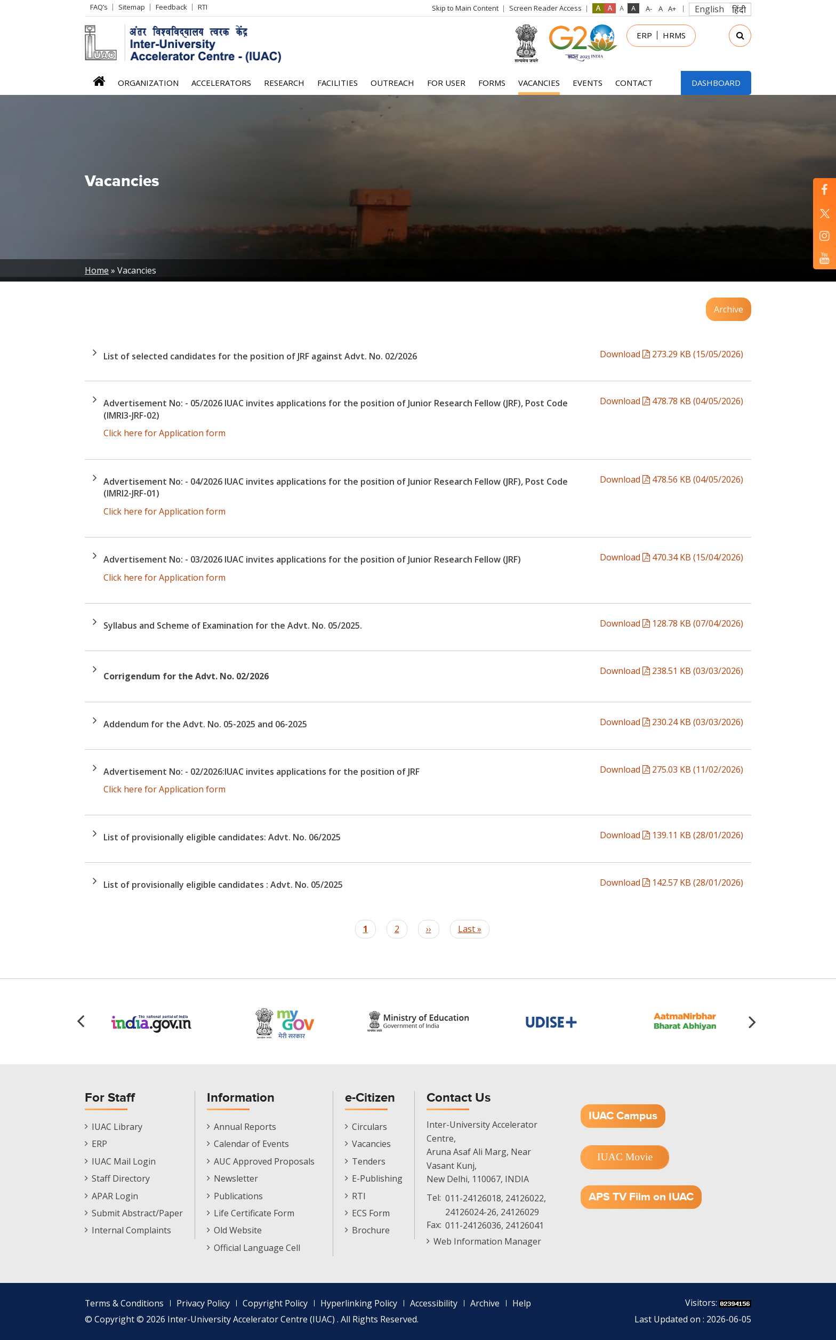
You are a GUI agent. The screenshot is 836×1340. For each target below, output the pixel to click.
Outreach (392, 82)
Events (587, 82)
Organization (148, 82)
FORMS (491, 82)
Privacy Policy (203, 1303)
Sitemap (131, 7)
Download (671, 354)
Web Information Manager (487, 1241)
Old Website (238, 1230)
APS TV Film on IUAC (641, 1196)
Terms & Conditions (124, 1303)
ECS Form (371, 1213)
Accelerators (221, 82)
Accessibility (434, 1303)
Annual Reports (245, 1127)
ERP (644, 35)
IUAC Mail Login (124, 1161)
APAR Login (115, 1196)
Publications (238, 1196)
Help (522, 1303)
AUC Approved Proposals (264, 1161)
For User (446, 82)
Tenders (368, 1161)
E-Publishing (377, 1178)
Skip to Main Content (465, 8)
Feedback (171, 7)
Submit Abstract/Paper (137, 1213)
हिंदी (739, 9)
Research (284, 82)
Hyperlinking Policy (359, 1303)
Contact (634, 82)
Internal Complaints (131, 1230)
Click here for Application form (164, 433)
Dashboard (716, 82)
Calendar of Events (251, 1144)
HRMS (674, 35)
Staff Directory (121, 1178)
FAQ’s (99, 7)
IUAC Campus (623, 1115)
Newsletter (236, 1178)
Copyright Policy (275, 1303)
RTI (202, 7)
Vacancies (539, 82)
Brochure (371, 1230)
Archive (728, 309)
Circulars (369, 1127)
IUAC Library (117, 1127)
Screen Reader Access (545, 8)
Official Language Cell (257, 1248)
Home (99, 84)
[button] (754, 1021)
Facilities (337, 82)
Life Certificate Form (254, 1213)
